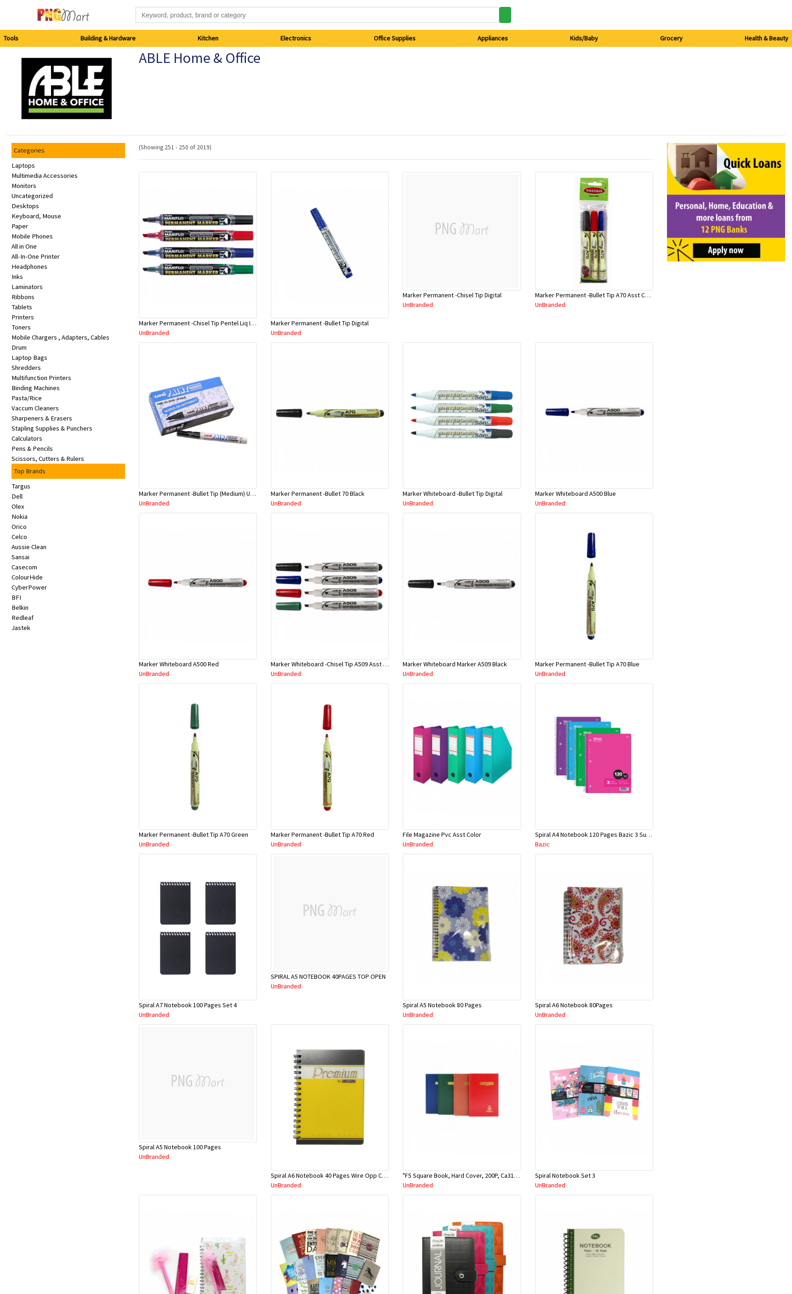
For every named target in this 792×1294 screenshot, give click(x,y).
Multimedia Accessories (44, 175)
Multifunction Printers (41, 378)
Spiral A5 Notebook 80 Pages (442, 1005)
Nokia (19, 516)
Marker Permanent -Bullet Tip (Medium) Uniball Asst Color (216, 493)
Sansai (20, 557)
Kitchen (208, 38)
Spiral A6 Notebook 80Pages (574, 1005)
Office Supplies (395, 38)
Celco (19, 537)
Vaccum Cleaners (35, 408)
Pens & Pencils (32, 448)
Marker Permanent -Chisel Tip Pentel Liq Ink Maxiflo (208, 323)
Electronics (295, 38)
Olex (17, 506)
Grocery (671, 38)
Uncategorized (32, 196)
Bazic (542, 844)
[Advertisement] (699, 407)
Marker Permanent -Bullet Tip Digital (320, 323)
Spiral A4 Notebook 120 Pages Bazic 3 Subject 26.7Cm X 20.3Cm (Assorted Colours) (648, 834)
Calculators (26, 438)
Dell (17, 496)
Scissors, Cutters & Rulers (47, 458)
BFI (16, 597)
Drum (19, 347)
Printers (22, 317)
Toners (21, 327)
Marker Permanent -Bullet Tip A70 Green (193, 834)
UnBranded (154, 333)
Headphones (29, 266)
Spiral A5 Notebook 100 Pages (180, 1147)
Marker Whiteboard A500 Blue (575, 493)
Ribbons (22, 297)
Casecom (24, 567)
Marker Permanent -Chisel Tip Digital (452, 295)
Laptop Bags (29, 357)
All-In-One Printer (35, 256)
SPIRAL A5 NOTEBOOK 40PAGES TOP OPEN (328, 976)
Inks (17, 276)
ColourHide (27, 577)
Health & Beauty (766, 38)
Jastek (20, 628)
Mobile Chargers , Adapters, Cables (60, 337)
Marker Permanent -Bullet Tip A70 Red (322, 834)
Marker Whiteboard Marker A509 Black (455, 664)
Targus (20, 486)
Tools (11, 38)
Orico (19, 526)
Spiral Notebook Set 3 (565, 1175)
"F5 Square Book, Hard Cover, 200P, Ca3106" (463, 1175)
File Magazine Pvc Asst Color (442, 834)
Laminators (27, 287)
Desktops (25, 206)
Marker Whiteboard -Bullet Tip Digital (452, 493)
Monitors (23, 186)
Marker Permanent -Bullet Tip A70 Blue (587, 664)
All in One (24, 246)
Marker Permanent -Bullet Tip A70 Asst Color (595, 295)
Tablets (21, 307)
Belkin (19, 607)
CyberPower (29, 587)
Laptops (23, 165)
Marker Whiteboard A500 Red (179, 664)
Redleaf (22, 617)
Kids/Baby (584, 38)
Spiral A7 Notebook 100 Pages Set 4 (188, 1005)
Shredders (26, 367)
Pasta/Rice (26, 398)
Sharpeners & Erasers (41, 418)
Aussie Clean (28, 547)
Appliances (493, 38)
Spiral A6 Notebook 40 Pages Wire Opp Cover (333, 1175)
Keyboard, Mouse (36, 216)
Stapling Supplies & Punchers (51, 428)
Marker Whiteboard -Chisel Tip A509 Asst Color (334, 664)
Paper (19, 226)
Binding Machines (35, 388)
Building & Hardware (108, 38)
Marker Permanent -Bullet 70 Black (318, 493)
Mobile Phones (32, 236)
